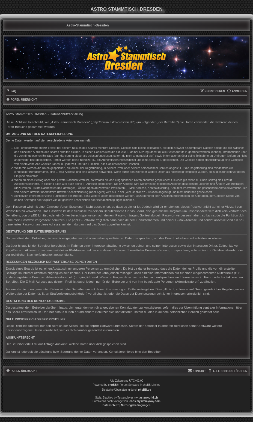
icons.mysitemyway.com (144, 401)
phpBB (112, 384)
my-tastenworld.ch (146, 397)
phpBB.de (144, 389)
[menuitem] (11, 91)
